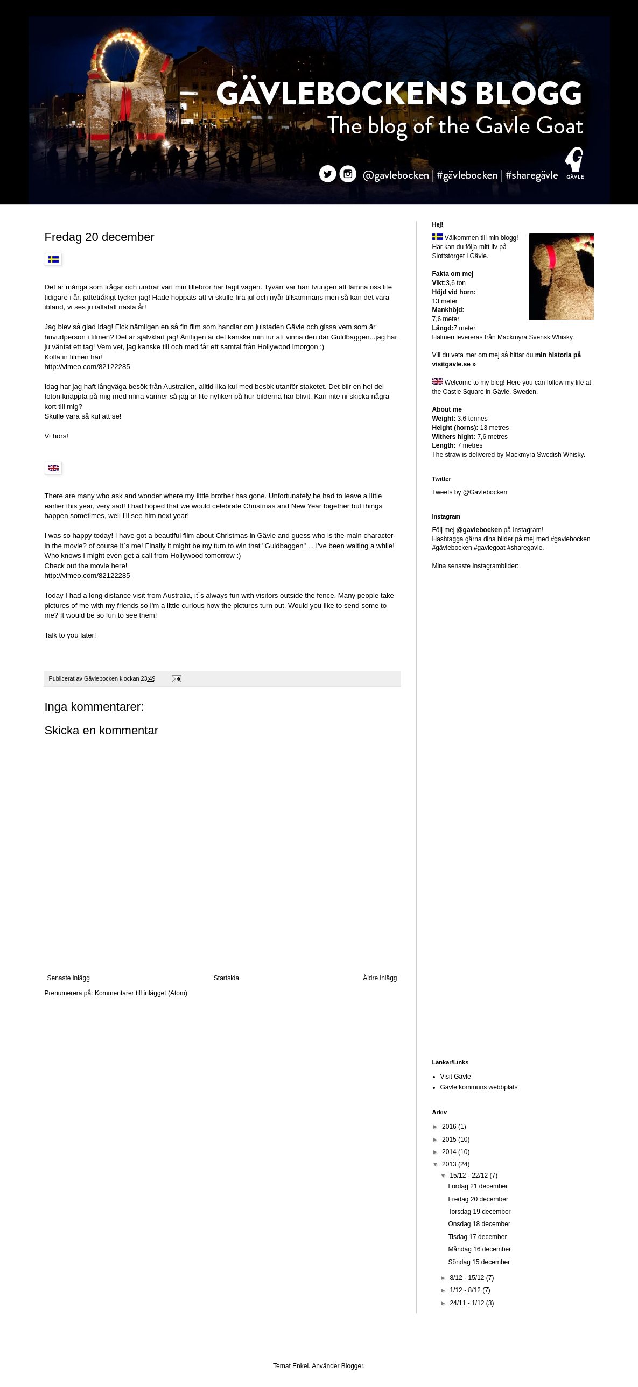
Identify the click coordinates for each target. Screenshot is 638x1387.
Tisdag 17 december (477, 1237)
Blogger (352, 1366)
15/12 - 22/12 (469, 1175)
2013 (450, 1164)
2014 (450, 1152)
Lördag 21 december (478, 1186)
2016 (450, 1126)
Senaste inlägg (68, 978)
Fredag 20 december (478, 1199)
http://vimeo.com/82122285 (87, 367)
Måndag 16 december (479, 1249)
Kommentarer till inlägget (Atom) (141, 993)
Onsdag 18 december (479, 1224)
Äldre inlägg (380, 978)
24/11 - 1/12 (468, 1303)
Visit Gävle (455, 1076)
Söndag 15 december (479, 1262)
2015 (450, 1139)
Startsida (226, 978)
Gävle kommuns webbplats (479, 1087)
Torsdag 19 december (479, 1211)
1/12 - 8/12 (466, 1290)
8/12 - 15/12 (468, 1278)
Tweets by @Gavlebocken (470, 492)
